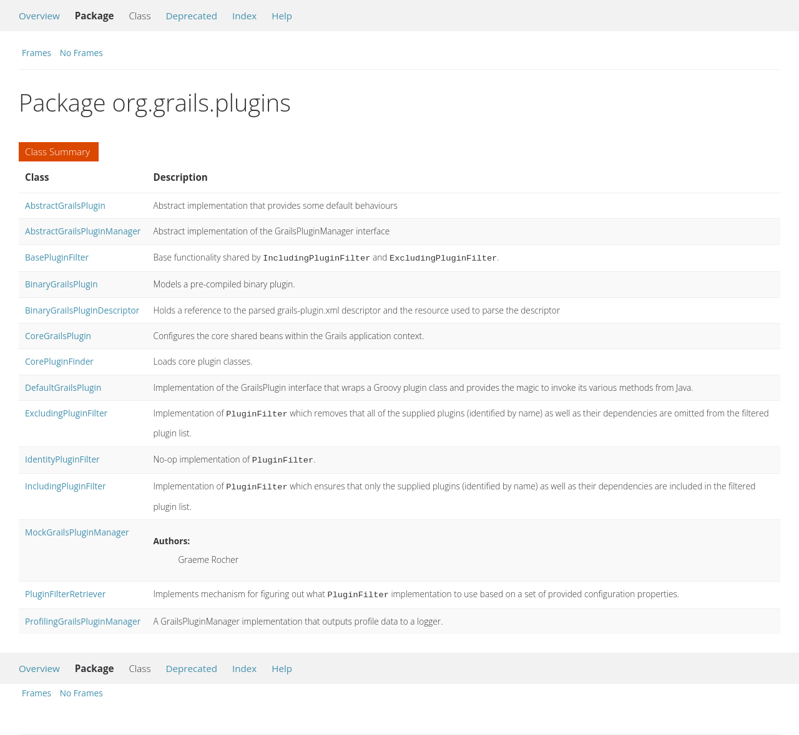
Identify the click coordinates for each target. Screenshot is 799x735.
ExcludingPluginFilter (66, 412)
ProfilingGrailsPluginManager (82, 615)
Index (244, 15)
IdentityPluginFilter (62, 457)
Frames (36, 53)
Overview (39, 15)
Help (282, 15)
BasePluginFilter (57, 257)
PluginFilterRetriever (65, 589)
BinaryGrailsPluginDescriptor (82, 309)
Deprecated (191, 15)
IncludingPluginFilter (65, 482)
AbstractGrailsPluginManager (82, 231)
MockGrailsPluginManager (77, 527)
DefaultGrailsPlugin (63, 386)
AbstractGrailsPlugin (65, 205)
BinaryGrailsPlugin (61, 283)
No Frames (81, 53)
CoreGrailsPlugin (58, 334)
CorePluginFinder (59, 360)
